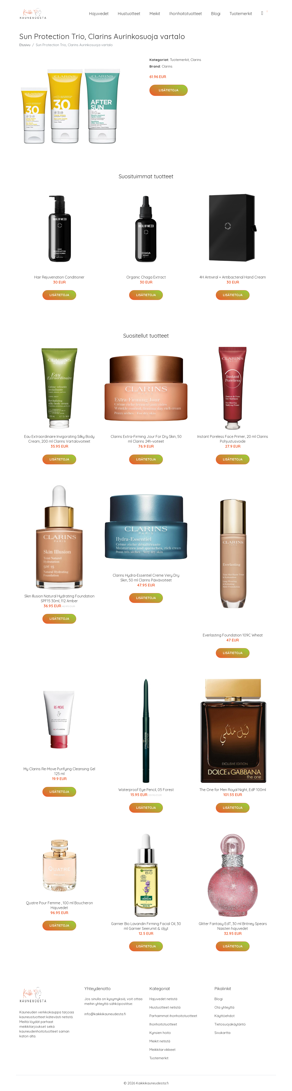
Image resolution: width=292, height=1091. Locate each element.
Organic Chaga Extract (146, 277)
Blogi (215, 13)
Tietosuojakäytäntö (230, 1024)
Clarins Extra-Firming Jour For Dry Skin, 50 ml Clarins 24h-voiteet (146, 439)
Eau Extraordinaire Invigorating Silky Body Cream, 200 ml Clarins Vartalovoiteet (59, 439)
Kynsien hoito (160, 1033)
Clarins (195, 60)
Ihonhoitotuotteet (185, 13)
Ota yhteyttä (224, 1007)
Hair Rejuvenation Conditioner (59, 277)
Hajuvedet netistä (163, 999)
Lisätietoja (168, 90)
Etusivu (24, 45)
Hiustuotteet (129, 13)
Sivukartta (222, 1033)
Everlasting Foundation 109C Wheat (233, 635)
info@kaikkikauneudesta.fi (105, 1014)
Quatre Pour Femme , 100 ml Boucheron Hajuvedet (59, 905)
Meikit (154, 13)
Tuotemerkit (240, 13)
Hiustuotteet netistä (164, 1007)
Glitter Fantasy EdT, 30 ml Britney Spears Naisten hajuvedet (233, 926)
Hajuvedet (99, 13)
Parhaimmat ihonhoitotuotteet (173, 1016)
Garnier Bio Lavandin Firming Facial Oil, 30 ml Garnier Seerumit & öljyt (146, 926)
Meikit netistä (159, 1041)
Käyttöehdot (224, 1016)
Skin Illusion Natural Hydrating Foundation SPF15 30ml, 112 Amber (59, 598)
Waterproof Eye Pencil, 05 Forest (146, 789)
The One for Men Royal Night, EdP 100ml (232, 789)
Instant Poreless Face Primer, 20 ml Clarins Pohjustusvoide (232, 439)
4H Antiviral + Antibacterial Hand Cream (233, 277)
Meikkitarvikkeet (162, 1049)
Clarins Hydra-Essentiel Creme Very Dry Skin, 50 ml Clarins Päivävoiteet (146, 577)
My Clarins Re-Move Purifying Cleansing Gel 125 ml (59, 771)
